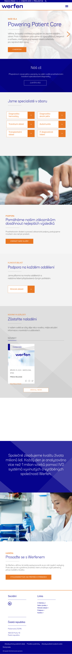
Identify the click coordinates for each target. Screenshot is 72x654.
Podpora (40, 610)
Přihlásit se (38, 1)
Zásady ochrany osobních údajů (15, 644)
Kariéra (39, 613)
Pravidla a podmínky (33, 644)
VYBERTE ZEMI (26, 1)
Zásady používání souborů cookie (52, 644)
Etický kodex (7, 647)
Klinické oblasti (42, 608)
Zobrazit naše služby (19, 241)
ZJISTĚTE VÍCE (35, 83)
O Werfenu (17, 49)
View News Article (15, 384)
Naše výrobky (41, 605)
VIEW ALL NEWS (36, 390)
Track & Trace (11, 1)
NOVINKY (12, 338)
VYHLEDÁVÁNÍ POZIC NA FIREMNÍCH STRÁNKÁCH (28, 577)
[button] (68, 44)
